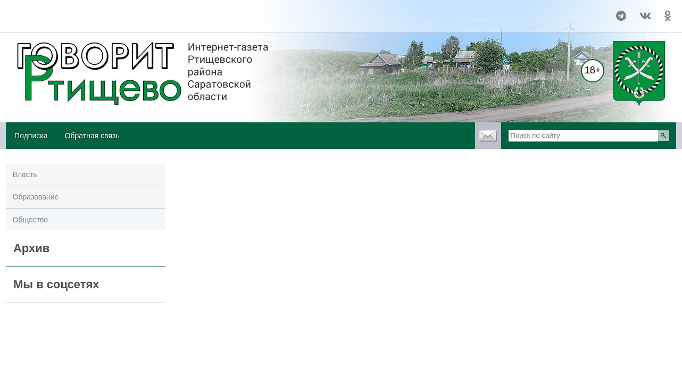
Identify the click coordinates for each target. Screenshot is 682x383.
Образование (36, 197)
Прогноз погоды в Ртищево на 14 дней (81, 11)
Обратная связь (92, 135)
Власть (25, 174)
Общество (30, 219)
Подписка (30, 135)
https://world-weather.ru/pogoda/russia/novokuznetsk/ (81, 20)
